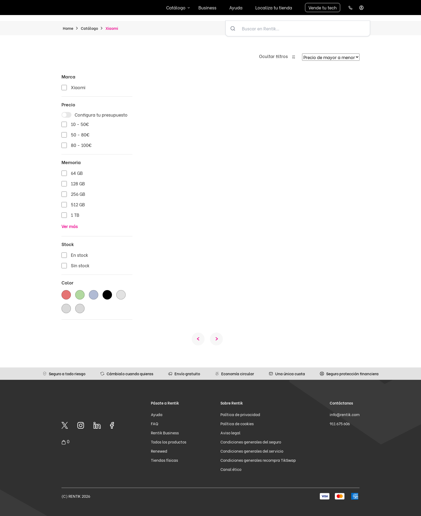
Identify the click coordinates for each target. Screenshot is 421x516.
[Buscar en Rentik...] (305, 28)
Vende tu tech (323, 7)
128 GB (78, 183)
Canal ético (230, 469)
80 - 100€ (81, 145)
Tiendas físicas (164, 460)
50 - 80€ (80, 134)
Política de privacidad (240, 414)
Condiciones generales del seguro (250, 442)
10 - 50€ (80, 124)
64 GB (77, 173)
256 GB (78, 194)
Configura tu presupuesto (101, 114)
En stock (79, 255)
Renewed (159, 451)
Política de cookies (237, 423)
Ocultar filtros (273, 56)
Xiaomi (78, 87)
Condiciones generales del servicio (251, 451)
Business (207, 7)
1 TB (75, 215)
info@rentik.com (345, 414)
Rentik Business (165, 432)
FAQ (154, 423)
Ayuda (235, 7)
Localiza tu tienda (273, 7)
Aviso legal (230, 432)
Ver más (69, 226)
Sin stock (80, 265)
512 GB (78, 204)
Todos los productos (168, 442)
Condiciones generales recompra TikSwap (258, 460)
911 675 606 (340, 423)
